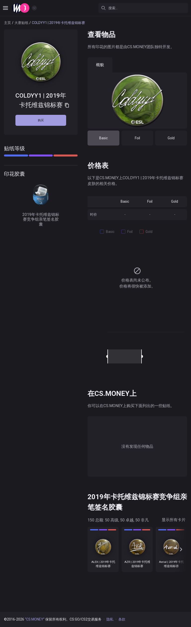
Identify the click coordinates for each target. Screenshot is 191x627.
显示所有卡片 (174, 520)
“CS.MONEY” (35, 619)
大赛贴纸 (21, 23)
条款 (121, 619)
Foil (137, 138)
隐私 (109, 619)
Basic (103, 138)
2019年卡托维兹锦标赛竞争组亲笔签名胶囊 (40, 203)
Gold (171, 138)
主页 (7, 23)
